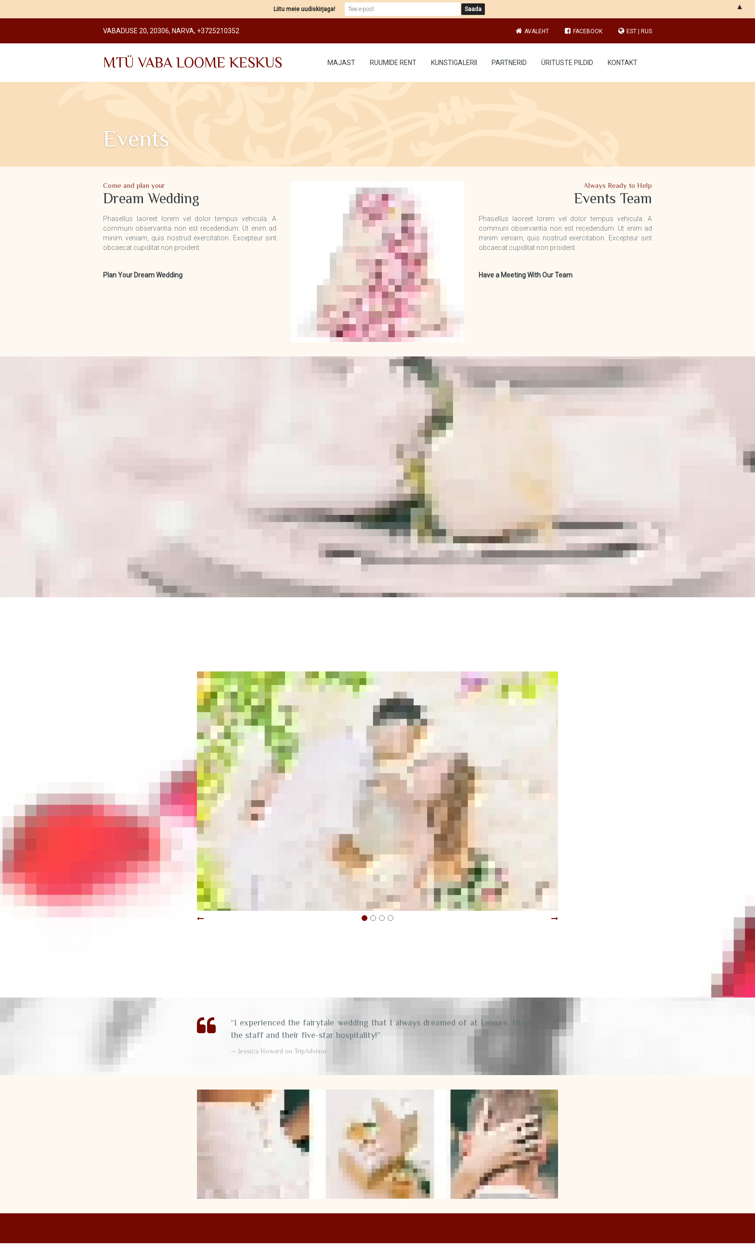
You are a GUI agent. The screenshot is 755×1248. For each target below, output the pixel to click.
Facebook (583, 31)
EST (631, 31)
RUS (646, 31)
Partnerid (509, 62)
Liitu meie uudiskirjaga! (304, 9)
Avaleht (536, 31)
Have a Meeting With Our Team (526, 275)
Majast (341, 62)
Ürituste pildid (567, 62)
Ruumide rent (393, 62)
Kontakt (623, 62)
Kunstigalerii (454, 62)
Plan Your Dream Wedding (142, 275)
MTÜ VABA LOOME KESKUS (192, 62)
